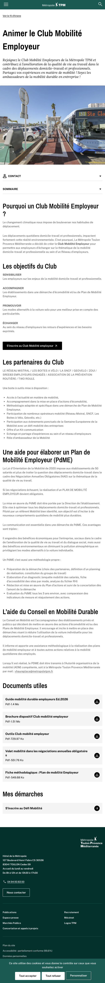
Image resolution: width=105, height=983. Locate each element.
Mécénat (69, 917)
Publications (9, 912)
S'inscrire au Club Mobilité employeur (32, 346)
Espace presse (11, 917)
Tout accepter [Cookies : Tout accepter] (27, 975)
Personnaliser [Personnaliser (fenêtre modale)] (78, 975)
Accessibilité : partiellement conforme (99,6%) (27, 950)
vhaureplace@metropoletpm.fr (34, 671)
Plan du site (9, 945)
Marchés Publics (12, 923)
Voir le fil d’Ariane (12, 15)
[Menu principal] (6, 4)
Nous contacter (16, 892)
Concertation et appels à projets (20, 928)
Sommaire (52, 189)
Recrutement (71, 912)
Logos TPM (70, 923)
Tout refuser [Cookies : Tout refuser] (53, 975)
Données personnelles (15, 956)
